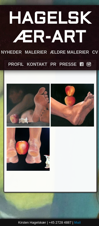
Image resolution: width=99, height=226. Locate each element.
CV (95, 52)
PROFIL (16, 64)
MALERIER (36, 52)
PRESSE (68, 64)
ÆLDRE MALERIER (69, 52)
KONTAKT (37, 64)
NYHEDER (11, 52)
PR (53, 64)
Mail (77, 222)
